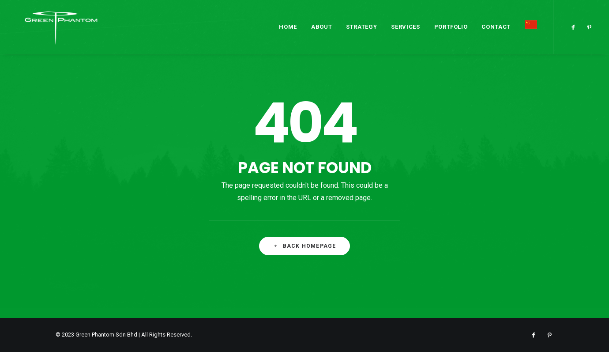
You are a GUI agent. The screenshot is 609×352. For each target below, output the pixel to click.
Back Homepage (304, 246)
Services (405, 23)
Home (288, 23)
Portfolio (451, 23)
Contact (496, 23)
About (321, 23)
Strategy (361, 23)
